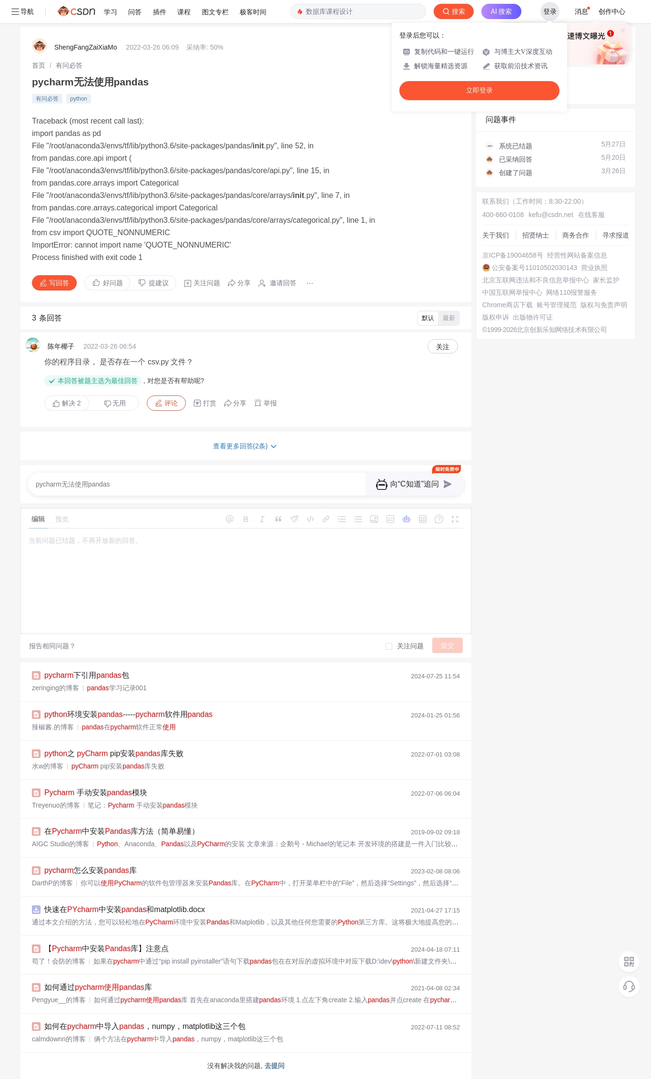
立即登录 (479, 90)
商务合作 (575, 235)
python (78, 98)
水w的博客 (47, 766)
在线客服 (591, 214)
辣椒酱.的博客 (53, 727)
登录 (550, 11)
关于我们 (495, 235)
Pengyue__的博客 (59, 1000)
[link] (38, 65)
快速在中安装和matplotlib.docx (124, 909)
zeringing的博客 (55, 688)
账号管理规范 (557, 305)
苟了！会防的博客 (58, 961)
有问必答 (69, 65)
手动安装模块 (95, 792)
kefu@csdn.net (551, 214)
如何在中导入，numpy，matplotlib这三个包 (144, 1026)
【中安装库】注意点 (106, 948)
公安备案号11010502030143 (534, 267)
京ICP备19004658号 (512, 255)
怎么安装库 (90, 870)
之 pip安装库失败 (113, 753)
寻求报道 (615, 235)
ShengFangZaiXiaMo (85, 47)
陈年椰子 (61, 346)
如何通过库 (98, 987)
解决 (66, 403)
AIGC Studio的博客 (60, 844)
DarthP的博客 (52, 883)
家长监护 (606, 280)
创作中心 (612, 11)
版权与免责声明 (603, 305)
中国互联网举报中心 (512, 292)
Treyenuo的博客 (56, 805)
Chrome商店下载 (507, 305)
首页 (38, 65)
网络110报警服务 (571, 292)
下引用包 (86, 675)
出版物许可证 (533, 317)
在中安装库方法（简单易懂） (121, 831)
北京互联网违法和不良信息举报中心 (535, 280)
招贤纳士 (535, 235)
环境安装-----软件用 (128, 714)
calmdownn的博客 (59, 1039)
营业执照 (594, 267)
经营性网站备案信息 (577, 255)
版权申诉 (495, 317)
